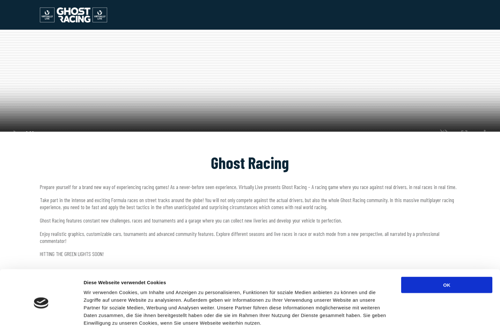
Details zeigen (339, 316)
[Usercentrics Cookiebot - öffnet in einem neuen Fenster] (41, 316)
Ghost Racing (82, 15)
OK (447, 257)
